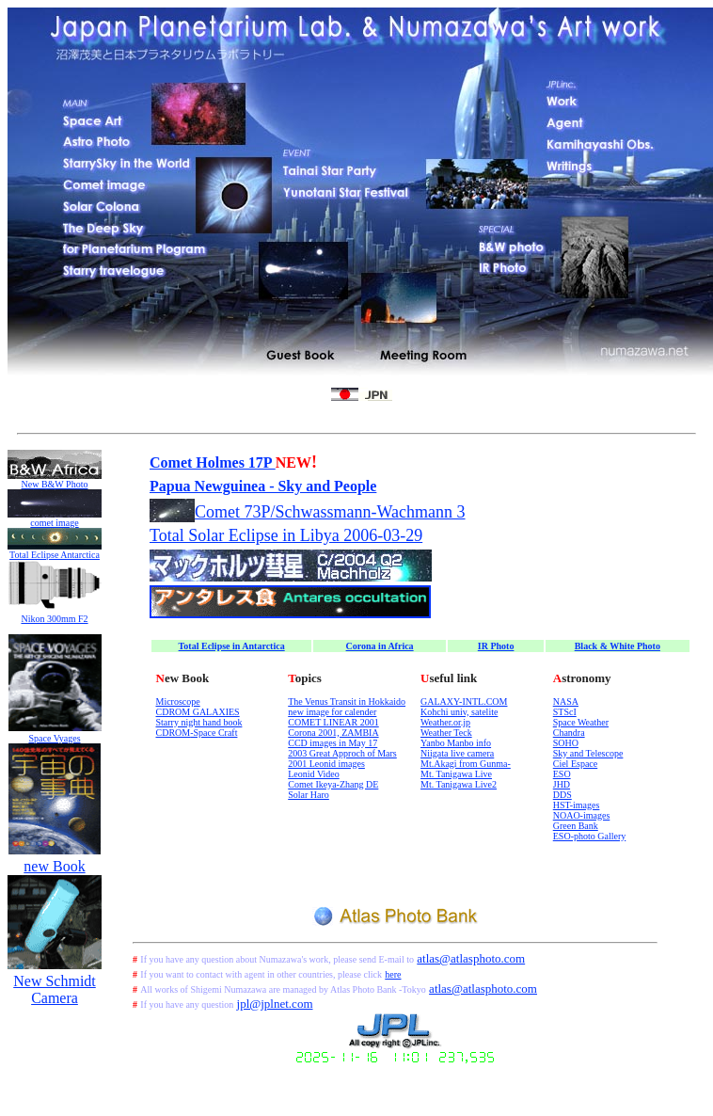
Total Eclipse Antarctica (54, 555)
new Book (54, 866)
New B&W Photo (55, 484)
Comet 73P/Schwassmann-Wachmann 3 (330, 511)
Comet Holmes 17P (213, 462)
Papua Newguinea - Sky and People (263, 486)
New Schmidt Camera (54, 989)
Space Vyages (54, 738)
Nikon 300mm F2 (54, 619)
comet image (54, 523)
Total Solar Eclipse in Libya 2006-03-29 (286, 535)
